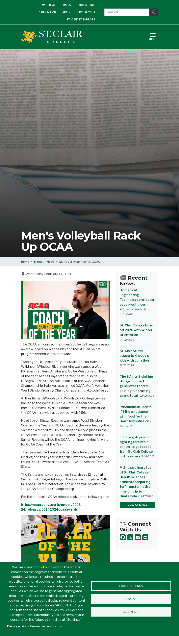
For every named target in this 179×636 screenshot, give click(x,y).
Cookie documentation (46, 626)
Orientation (47, 12)
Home (25, 261)
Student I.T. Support (80, 19)
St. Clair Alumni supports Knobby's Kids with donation (134, 355)
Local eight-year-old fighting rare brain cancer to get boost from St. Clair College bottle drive (136, 446)
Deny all (131, 598)
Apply (66, 12)
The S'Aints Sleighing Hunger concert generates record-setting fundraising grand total (136, 386)
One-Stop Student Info (79, 5)
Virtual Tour (86, 12)
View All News (137, 505)
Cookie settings (131, 586)
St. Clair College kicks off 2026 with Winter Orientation (136, 330)
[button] (65, 310)
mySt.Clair (49, 5)
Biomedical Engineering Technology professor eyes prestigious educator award (137, 299)
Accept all (131, 611)
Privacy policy (16, 626)
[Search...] (126, 12)
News (38, 261)
